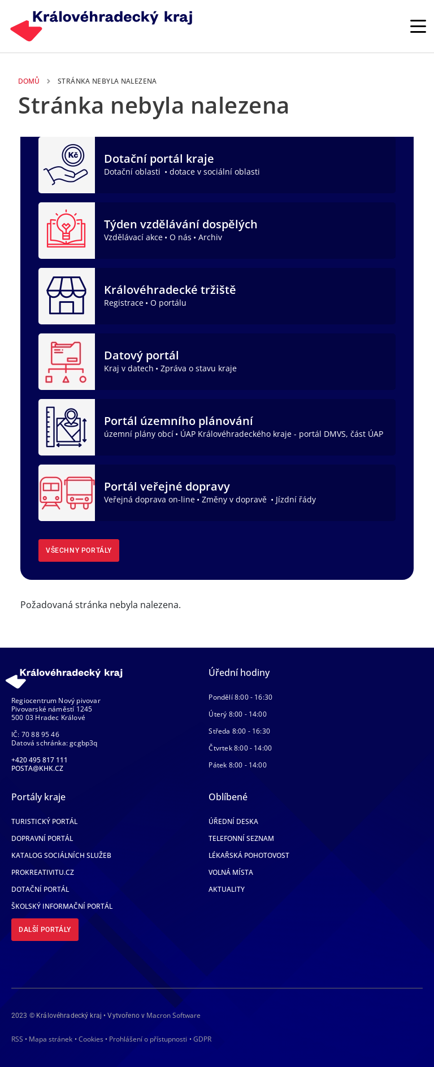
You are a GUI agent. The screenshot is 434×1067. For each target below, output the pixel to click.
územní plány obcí (138, 433)
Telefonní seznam (241, 838)
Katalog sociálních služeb (61, 855)
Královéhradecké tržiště (170, 289)
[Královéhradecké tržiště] (66, 295)
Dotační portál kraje (159, 158)
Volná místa (231, 872)
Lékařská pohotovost (249, 855)
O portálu (168, 302)
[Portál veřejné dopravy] (66, 491)
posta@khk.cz (37, 768)
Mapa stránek (50, 1039)
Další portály (45, 930)
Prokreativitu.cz (42, 872)
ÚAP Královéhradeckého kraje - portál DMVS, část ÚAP (281, 433)
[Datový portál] (66, 360)
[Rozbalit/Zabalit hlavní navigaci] (418, 26)
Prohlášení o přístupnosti (148, 1039)
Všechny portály (79, 550)
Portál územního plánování (178, 420)
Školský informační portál (61, 906)
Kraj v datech (129, 368)
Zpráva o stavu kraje (198, 368)
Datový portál (141, 355)
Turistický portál (44, 821)
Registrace (124, 302)
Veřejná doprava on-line (149, 499)
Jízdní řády (296, 499)
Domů (29, 81)
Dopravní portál (42, 838)
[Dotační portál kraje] (66, 164)
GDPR (202, 1039)
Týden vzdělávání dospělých (181, 224)
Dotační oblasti (133, 171)
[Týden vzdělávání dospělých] (66, 229)
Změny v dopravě (235, 499)
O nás (181, 237)
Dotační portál (40, 889)
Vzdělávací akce (133, 237)
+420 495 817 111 (39, 760)
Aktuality (227, 889)
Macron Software (173, 1015)
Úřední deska (233, 821)
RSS (17, 1039)
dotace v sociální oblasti (215, 171)
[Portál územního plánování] (66, 426)
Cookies (91, 1039)
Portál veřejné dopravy (167, 486)
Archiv (210, 237)
